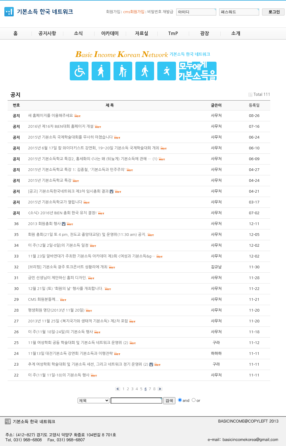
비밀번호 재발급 (160, 12)
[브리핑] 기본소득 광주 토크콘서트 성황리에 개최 (67, 267)
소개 (235, 33)
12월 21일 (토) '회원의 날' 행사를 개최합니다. (65, 289)
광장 (204, 33)
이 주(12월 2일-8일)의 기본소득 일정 (58, 245)
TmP (173, 33)
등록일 (254, 105)
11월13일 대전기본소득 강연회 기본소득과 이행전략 (70, 353)
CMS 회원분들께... (43, 299)
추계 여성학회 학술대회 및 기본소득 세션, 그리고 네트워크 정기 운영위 (85, 364)
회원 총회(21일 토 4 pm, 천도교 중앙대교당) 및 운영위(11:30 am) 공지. (87, 234)
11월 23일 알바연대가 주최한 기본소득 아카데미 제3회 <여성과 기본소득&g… (91, 256)
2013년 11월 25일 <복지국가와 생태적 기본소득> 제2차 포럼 (78, 321)
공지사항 (47, 33)
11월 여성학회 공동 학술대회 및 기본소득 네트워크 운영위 (75, 343)
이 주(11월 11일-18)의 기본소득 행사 (58, 375)
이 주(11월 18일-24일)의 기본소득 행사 (60, 332)
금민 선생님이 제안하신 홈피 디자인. (57, 278)
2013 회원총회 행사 (44, 224)
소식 (78, 33)
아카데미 (110, 33)
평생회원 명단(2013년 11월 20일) (56, 310)
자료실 (141, 33)
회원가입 (113, 12)
